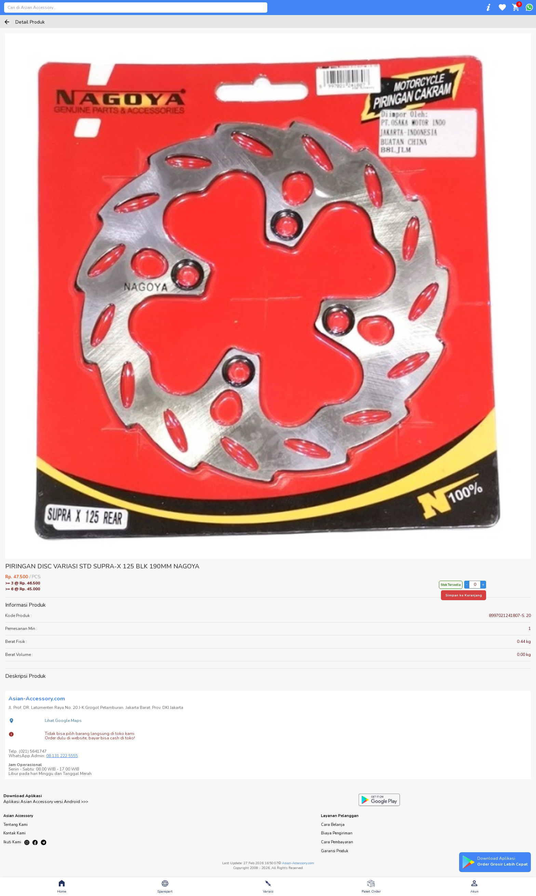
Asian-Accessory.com (298, 863)
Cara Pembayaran (337, 842)
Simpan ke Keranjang (463, 595)
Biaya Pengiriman (336, 833)
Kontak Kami (14, 833)
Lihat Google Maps (63, 720)
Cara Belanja (333, 824)
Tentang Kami (15, 824)
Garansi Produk (334, 851)
